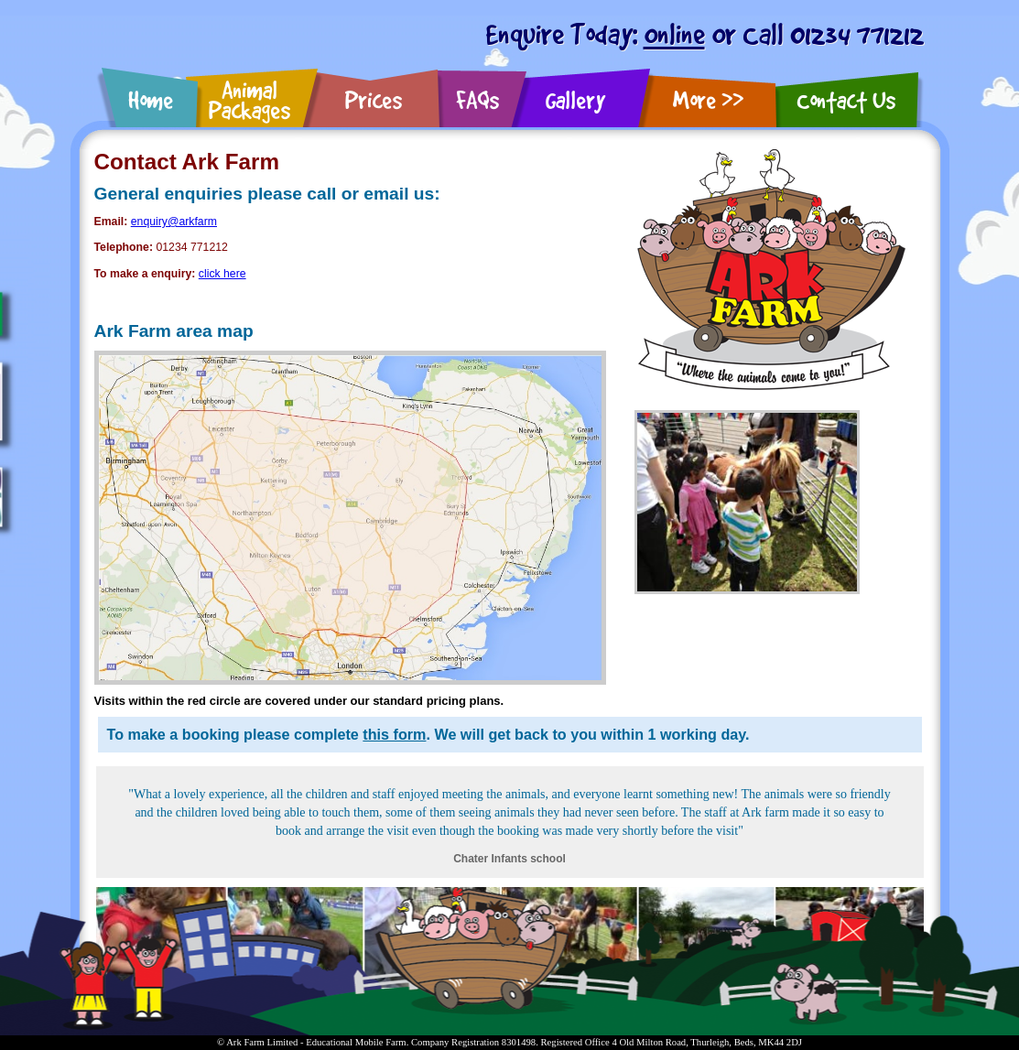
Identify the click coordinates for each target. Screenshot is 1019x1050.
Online (674, 33)
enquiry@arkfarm (174, 221)
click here (222, 273)
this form (394, 734)
